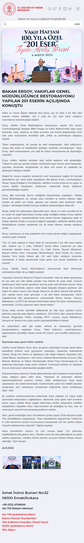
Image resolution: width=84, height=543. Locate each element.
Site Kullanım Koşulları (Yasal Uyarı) (25, 522)
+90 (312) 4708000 (14, 504)
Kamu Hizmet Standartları (19, 518)
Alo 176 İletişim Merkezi (17, 508)
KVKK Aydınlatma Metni (17, 525)
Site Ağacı (8, 529)
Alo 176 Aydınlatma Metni (18, 514)
